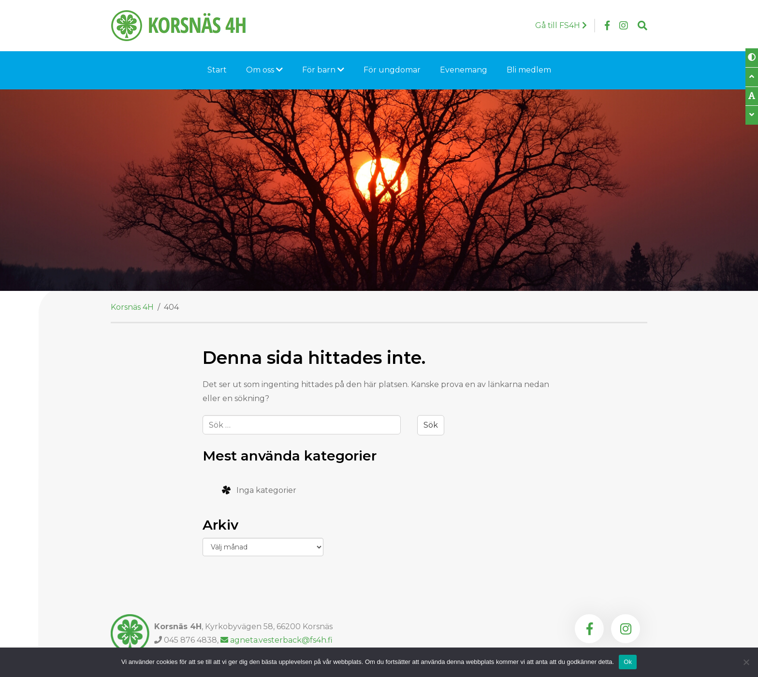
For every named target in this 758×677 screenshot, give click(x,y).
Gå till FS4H (561, 25)
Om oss (264, 69)
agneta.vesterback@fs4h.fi (276, 640)
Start (217, 69)
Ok (628, 661)
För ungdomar (392, 69)
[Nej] (746, 662)
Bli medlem (529, 69)
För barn (323, 69)
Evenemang (463, 69)
